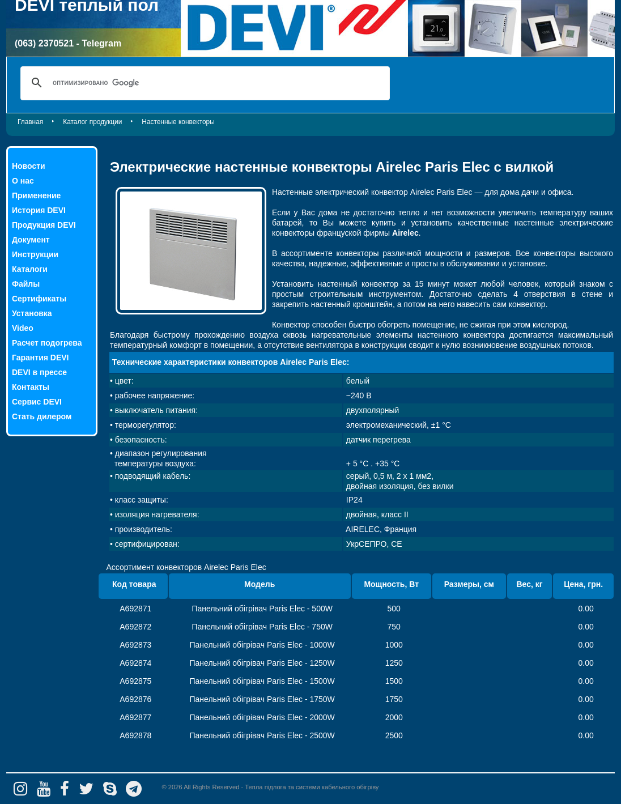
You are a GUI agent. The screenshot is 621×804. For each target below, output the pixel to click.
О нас (23, 180)
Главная (30, 122)
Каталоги (30, 269)
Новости (28, 166)
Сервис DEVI (37, 401)
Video (22, 328)
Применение (36, 195)
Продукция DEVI (44, 224)
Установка (32, 313)
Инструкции (35, 254)
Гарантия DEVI (40, 357)
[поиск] (203, 83)
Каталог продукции (92, 122)
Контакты (30, 387)
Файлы (26, 283)
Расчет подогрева (47, 342)
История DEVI (39, 210)
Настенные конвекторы (178, 122)
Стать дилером (41, 416)
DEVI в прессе (39, 372)
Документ (31, 239)
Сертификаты (39, 298)
